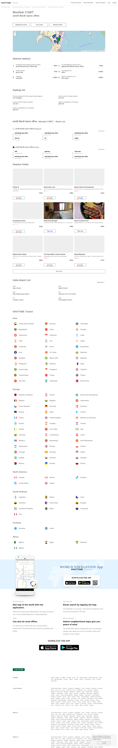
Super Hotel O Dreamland (84, 187)
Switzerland (87, 695)
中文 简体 (68, 677)
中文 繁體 (62, 677)
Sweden (53, 701)
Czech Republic (95, 695)
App (109, 2)
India (56, 690)
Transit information (76, 2)
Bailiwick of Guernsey (96, 696)
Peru (63, 705)
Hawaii (57, 703)
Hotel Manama (79, 254)
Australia (67, 705)
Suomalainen (88, 679)
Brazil (52, 705)
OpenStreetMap (90, 51)
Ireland (68, 698)
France (78, 696)
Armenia (65, 688)
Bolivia (67, 703)
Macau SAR (60, 691)
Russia (79, 701)
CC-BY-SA (102, 51)
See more (102, 131)
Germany (53, 696)
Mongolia (53, 691)
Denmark (59, 696)
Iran (60, 690)
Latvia (95, 698)
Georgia (88, 688)
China (83, 688)
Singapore (96, 691)
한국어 (73, 677)
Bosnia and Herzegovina (67, 695)
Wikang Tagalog (58, 679)
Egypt (81, 705)
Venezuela (57, 705)
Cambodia (68, 690)
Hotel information (88, 2)
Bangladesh (77, 688)
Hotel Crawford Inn (81, 221)
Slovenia (58, 701)
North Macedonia (62, 700)
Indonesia (100, 688)
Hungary (58, 698)
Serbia (97, 700)
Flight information (100, 2)
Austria (57, 695)
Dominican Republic (98, 703)
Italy (79, 698)
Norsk (93, 679)
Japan (63, 690)
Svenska (98, 679)
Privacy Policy (97, 739)
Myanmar (96, 690)
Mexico (89, 701)
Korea (74, 690)
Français (65, 679)
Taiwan (70, 693)
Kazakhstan (80, 690)
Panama (94, 701)
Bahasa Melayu (83, 677)
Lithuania (83, 698)
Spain (69, 696)
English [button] (115, 2)
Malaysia (66, 691)
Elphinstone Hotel (19, 254)
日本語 (52, 677)
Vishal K (16, 187)
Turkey (66, 693)
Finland (73, 696)
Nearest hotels (57, 24)
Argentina (62, 703)
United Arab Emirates (56, 688)
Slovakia (64, 701)
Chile (72, 703)
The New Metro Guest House (54, 254)
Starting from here (21, 24)
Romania (92, 700)
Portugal (87, 700)
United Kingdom (85, 696)
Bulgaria (81, 695)
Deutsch (71, 679)
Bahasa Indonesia (93, 677)
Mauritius (86, 705)
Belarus (69, 701)
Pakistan (78, 691)
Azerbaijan (70, 688)
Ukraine (74, 701)
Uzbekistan (82, 693)
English (57, 677)
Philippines (72, 691)
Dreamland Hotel (19, 221)
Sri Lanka (90, 690)
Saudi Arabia (89, 691)
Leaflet (83, 51)
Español (76, 679)
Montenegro (54, 700)
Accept (104, 743)
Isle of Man (73, 698)
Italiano (81, 679)
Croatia (63, 698)
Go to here (39, 24)
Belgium (76, 695)
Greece (53, 698)
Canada (84, 701)
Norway (77, 700)
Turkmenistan (60, 693)
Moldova (101, 698)
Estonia (64, 696)
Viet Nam (76, 693)
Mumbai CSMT (23, 12)
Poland (82, 700)
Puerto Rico (83, 703)
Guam (72, 705)
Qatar (83, 691)
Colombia (77, 703)
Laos (85, 690)
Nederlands (54, 681)
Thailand (53, 693)
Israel (52, 690)
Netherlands (71, 700)
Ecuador (90, 703)
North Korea (89, 693)
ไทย (78, 677)
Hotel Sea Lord (49, 187)
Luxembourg (90, 698)
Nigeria (91, 705)
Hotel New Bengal (50, 221)
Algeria (77, 705)
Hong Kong (94, 688)
